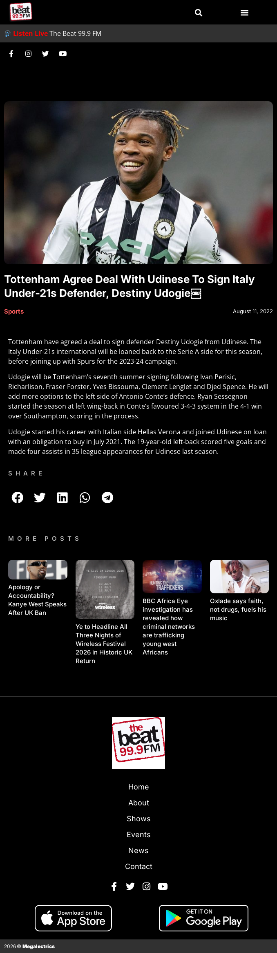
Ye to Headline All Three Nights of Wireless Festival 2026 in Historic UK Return (104, 644)
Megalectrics (38, 946)
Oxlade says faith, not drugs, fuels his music (238, 609)
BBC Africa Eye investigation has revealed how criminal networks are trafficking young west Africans (169, 626)
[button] (198, 13)
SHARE (26, 473)
